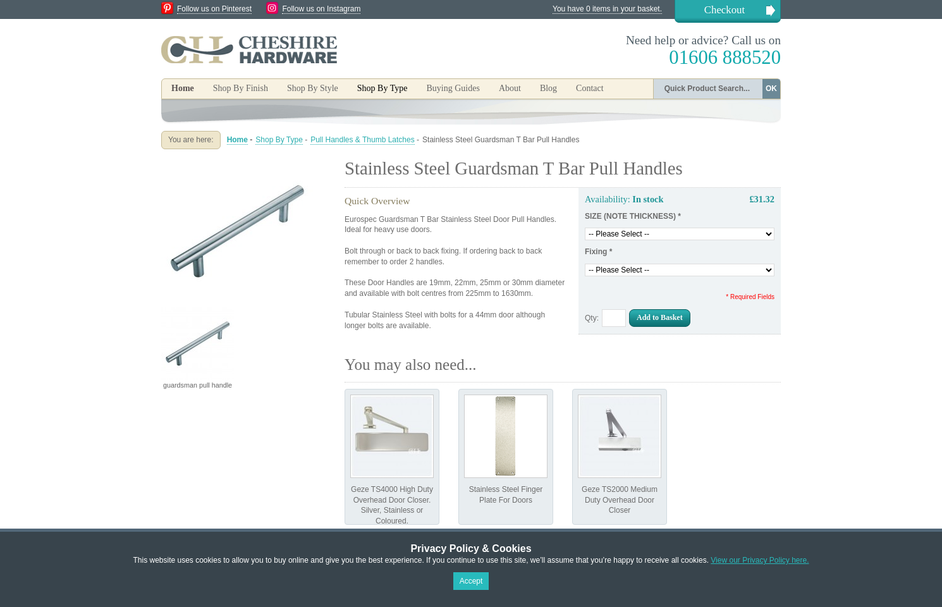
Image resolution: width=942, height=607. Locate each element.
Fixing (598, 251)
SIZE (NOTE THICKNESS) (633, 216)
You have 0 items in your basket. (607, 8)
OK (771, 88)
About (510, 88)
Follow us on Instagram (321, 8)
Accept (471, 581)
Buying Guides (452, 88)
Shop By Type (279, 139)
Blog (548, 88)
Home (182, 88)
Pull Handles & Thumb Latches (362, 139)
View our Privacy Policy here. (760, 560)
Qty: (592, 318)
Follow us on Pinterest (214, 8)
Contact (590, 88)
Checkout (724, 10)
